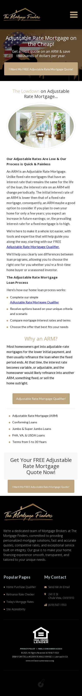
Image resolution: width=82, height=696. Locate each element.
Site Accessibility (15, 609)
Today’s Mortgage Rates (20, 602)
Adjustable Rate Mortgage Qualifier (34, 302)
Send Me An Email (59, 587)
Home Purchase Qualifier (21, 587)
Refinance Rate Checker (20, 594)
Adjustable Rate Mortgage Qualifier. (33, 247)
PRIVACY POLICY (27, 648)
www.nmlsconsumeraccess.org (40, 660)
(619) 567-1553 (57, 605)
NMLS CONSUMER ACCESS (50, 648)
